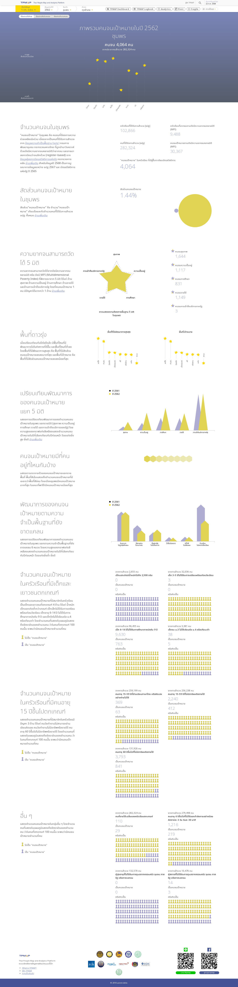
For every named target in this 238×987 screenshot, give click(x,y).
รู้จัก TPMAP (189, 3)
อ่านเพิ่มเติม (32, 163)
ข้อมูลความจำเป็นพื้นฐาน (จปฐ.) (42, 143)
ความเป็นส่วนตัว (28, 973)
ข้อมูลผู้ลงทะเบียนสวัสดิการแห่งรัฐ (38, 159)
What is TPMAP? (29, 968)
